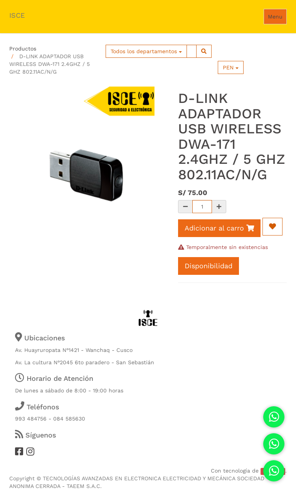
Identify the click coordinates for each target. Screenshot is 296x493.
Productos (22, 48)
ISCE (17, 15)
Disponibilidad (208, 266)
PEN (231, 67)
